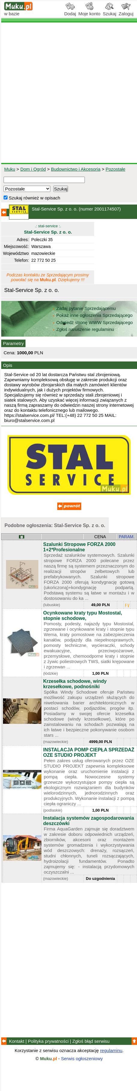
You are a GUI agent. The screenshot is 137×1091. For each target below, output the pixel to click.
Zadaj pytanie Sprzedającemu (84, 308)
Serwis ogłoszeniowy (82, 1058)
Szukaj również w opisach (32, 197)
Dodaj (70, 11)
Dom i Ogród (33, 169)
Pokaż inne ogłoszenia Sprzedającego (93, 315)
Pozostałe (115, 169)
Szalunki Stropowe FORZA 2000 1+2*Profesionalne (79, 547)
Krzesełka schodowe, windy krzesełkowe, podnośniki (75, 684)
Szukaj (109, 11)
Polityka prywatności (48, 1041)
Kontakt (16, 1041)
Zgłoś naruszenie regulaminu (83, 329)
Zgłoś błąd (90, 1041)
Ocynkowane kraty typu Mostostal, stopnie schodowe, (82, 615)
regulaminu (111, 1050)
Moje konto (89, 11)
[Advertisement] (68, 92)
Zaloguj (126, 11)
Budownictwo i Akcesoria (75, 169)
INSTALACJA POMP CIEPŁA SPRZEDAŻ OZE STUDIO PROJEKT (88, 752)
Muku (9, 169)
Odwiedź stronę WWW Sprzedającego (93, 322)
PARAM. (127, 536)
